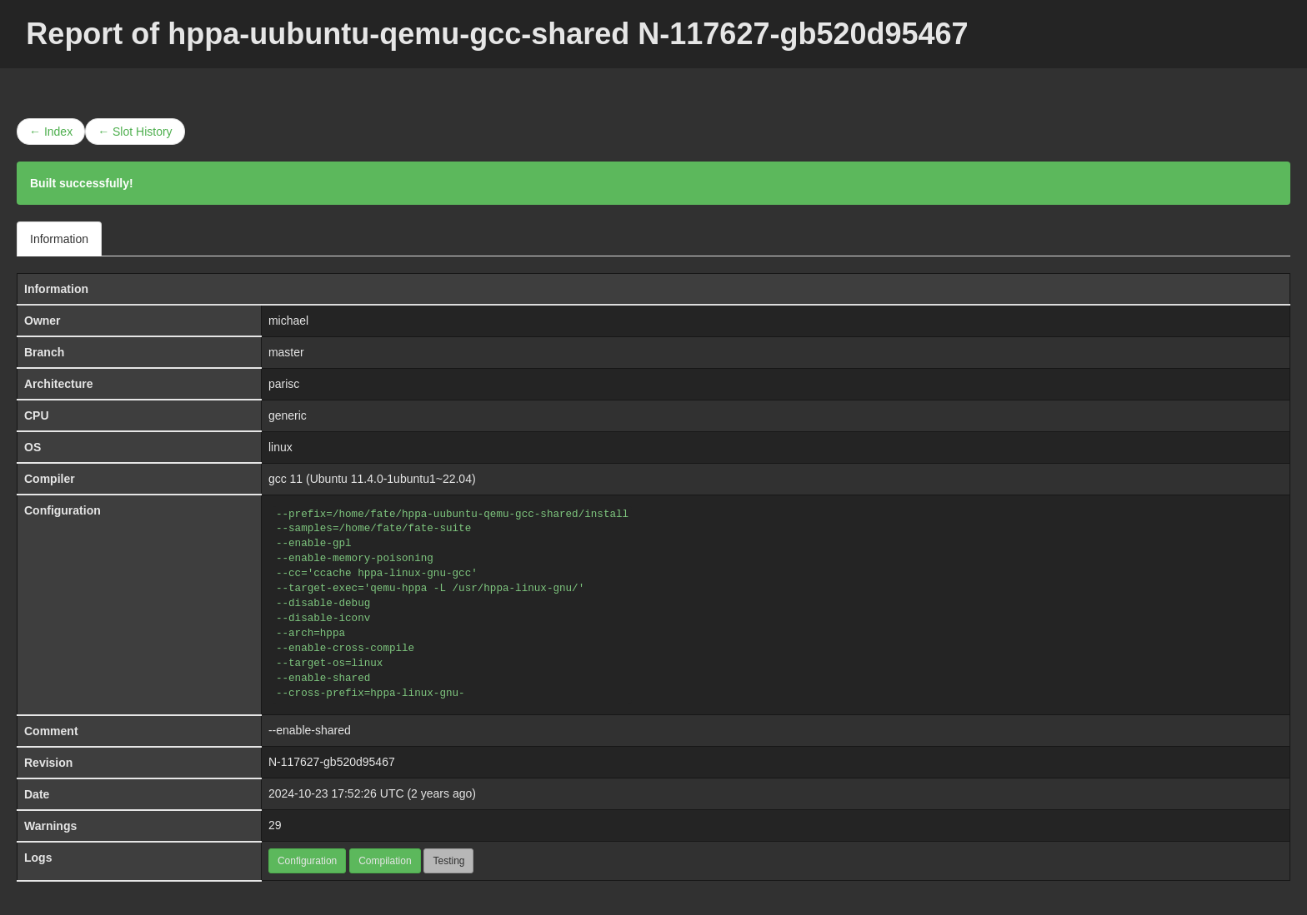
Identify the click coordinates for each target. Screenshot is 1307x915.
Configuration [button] (307, 861)
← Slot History (135, 131)
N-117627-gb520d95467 (331, 761)
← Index (51, 131)
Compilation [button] (384, 861)
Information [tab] (59, 239)
